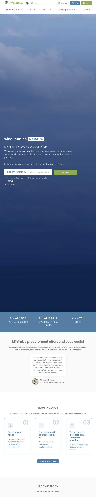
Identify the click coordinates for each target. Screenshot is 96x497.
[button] (27, 3)
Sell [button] (30, 9)
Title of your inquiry (16, 171)
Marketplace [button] (12, 9)
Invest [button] (45, 9)
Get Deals (65, 172)
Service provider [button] (65, 9)
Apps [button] (85, 9)
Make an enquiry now (48, 461)
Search (86, 3)
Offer (75, 3)
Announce (62, 3)
